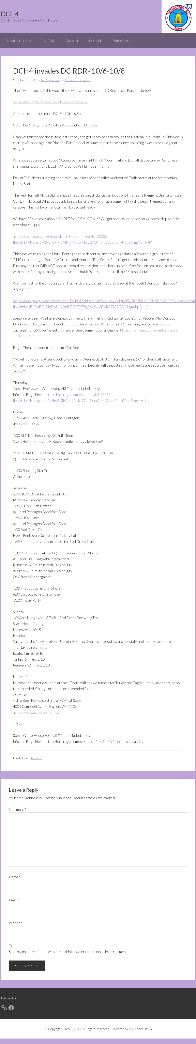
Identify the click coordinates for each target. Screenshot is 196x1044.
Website (16, 923)
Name (14, 877)
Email (14, 900)
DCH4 (10, 14)
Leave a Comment (78, 80)
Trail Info (36, 758)
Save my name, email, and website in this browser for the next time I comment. (68, 951)
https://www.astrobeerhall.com (37, 712)
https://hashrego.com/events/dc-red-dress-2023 (50, 102)
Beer (132, 1029)
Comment (17, 809)
